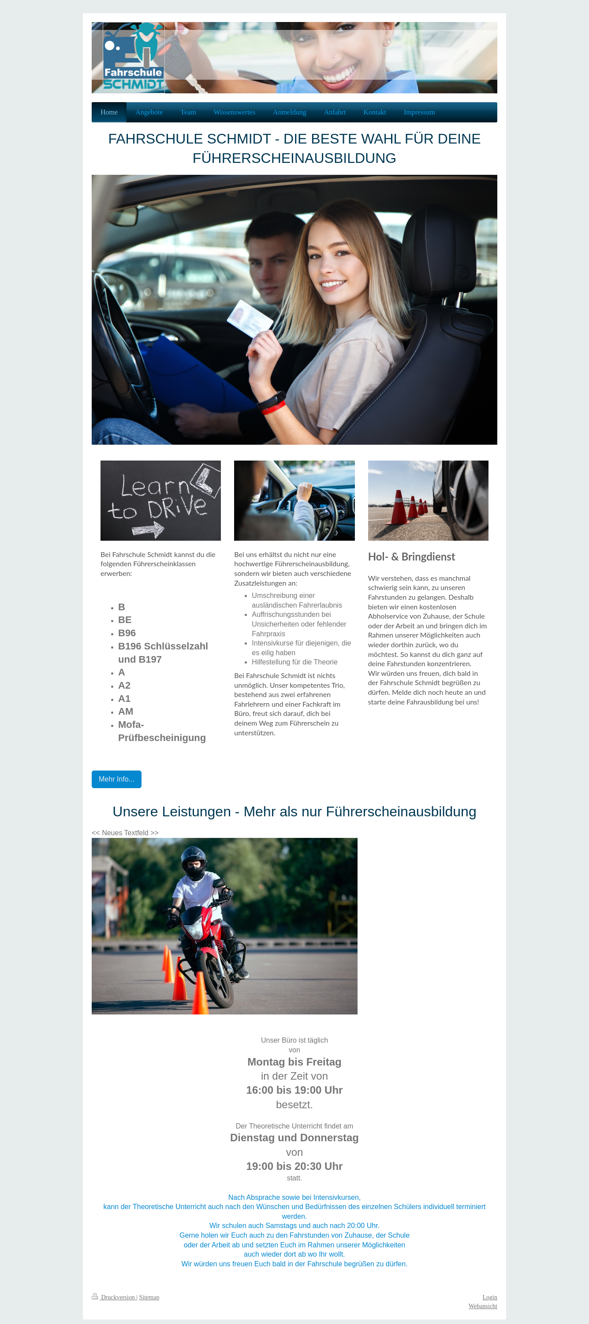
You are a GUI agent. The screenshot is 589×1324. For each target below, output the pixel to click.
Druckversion (114, 1297)
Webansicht (483, 1306)
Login (490, 1297)
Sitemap (149, 1297)
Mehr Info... (116, 779)
